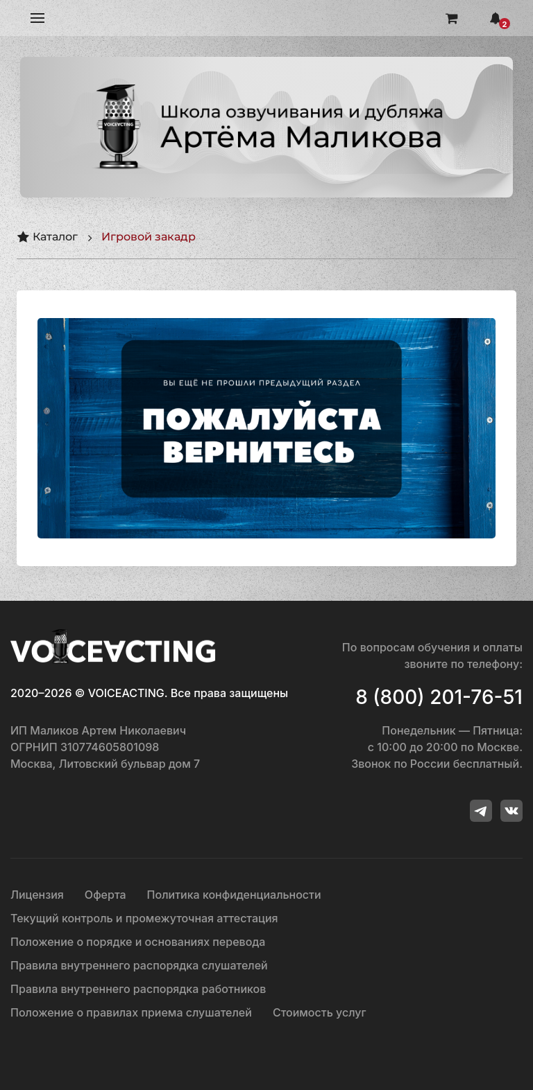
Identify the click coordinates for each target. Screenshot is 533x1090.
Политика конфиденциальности (234, 895)
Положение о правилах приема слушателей (131, 1012)
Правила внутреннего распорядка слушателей (139, 965)
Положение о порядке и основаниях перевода (137, 942)
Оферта (105, 895)
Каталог (47, 237)
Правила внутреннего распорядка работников (138, 989)
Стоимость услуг (319, 1012)
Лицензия (37, 895)
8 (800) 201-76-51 (439, 697)
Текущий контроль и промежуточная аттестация (144, 918)
